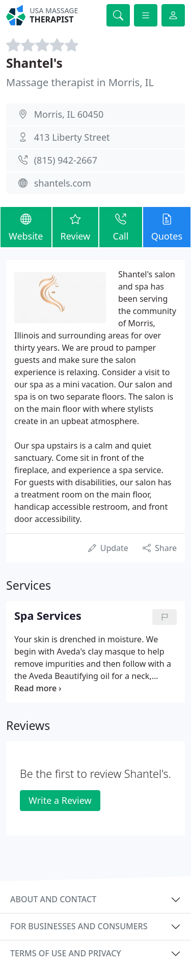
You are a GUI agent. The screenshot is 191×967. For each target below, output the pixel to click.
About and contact (53, 899)
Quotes (166, 226)
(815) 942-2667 (65, 160)
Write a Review (60, 800)
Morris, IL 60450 (69, 114)
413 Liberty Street (72, 137)
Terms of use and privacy (65, 953)
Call (120, 226)
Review (76, 226)
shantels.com (62, 183)
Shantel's (34, 63)
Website (26, 226)
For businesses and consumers (78, 926)
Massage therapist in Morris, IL (80, 82)
